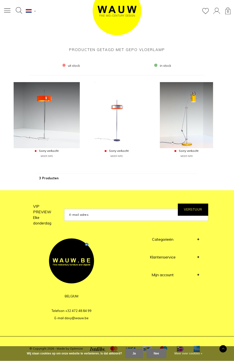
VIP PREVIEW (42, 214)
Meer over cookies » (188, 353)
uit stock (71, 66)
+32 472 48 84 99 (78, 311)
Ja (134, 353)
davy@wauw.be (76, 318)
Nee (156, 353)
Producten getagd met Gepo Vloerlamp (117, 49)
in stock (162, 66)
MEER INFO (47, 156)
